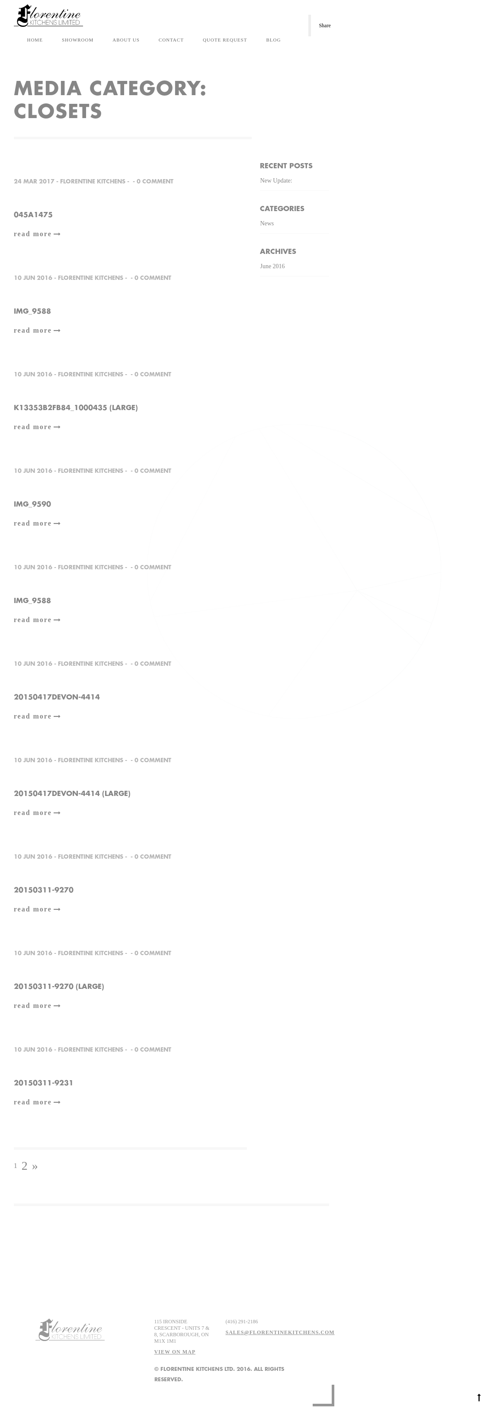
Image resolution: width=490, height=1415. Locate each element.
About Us (126, 39)
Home (34, 39)
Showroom (77, 39)
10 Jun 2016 (33, 278)
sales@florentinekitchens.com (279, 1332)
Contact (171, 39)
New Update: (276, 180)
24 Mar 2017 (34, 181)
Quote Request (225, 39)
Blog (273, 39)
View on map (174, 1352)
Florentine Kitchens (92, 181)
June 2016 (272, 266)
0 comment (155, 181)
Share (324, 25)
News (267, 223)
